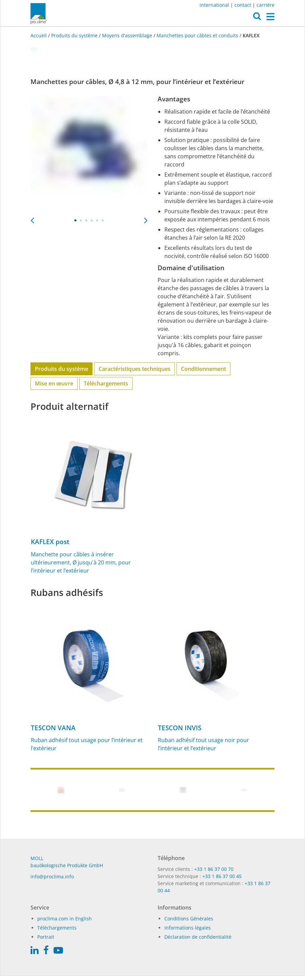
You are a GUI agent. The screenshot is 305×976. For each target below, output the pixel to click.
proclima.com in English (64, 918)
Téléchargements (106, 383)
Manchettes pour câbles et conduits (197, 35)
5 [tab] (97, 220)
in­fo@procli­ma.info (52, 876)
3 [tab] (86, 220)
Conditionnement (203, 369)
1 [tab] (75, 220)
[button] (257, 17)
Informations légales (187, 927)
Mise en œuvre (54, 383)
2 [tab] (81, 220)
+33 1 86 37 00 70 (213, 869)
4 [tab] (92, 220)
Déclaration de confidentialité (197, 937)
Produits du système (74, 35)
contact (243, 5)
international (214, 5)
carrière (265, 5)
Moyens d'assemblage (127, 35)
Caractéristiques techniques (134, 369)
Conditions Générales (188, 918)
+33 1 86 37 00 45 (222, 876)
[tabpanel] (88, 153)
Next (145, 218)
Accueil (39, 35)
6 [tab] (102, 220)
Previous (32, 218)
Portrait (45, 937)
